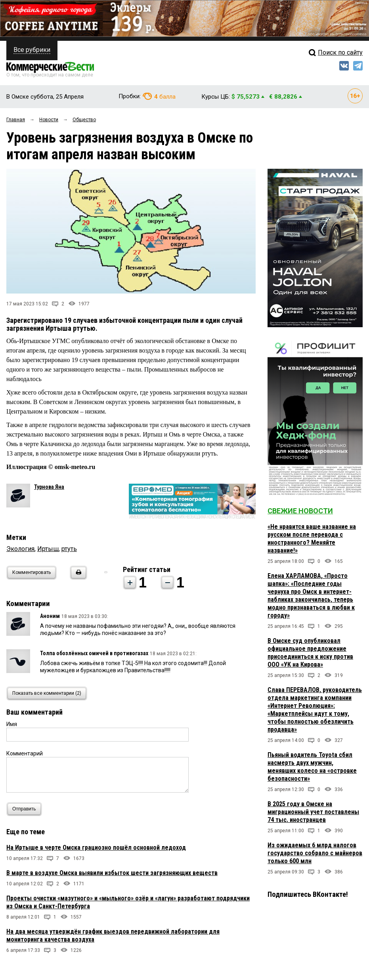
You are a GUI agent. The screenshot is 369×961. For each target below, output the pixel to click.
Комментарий (24, 753)
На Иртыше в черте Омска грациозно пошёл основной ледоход (96, 847)
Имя (11, 724)
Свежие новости (300, 511)
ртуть (69, 549)
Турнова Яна (49, 487)
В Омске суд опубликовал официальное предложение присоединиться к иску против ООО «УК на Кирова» (310, 652)
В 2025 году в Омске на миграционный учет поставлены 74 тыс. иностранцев (313, 812)
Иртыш (48, 549)
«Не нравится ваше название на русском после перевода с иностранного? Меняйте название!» (312, 538)
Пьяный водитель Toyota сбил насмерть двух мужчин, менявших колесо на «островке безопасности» (312, 766)
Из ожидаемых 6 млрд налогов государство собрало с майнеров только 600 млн (315, 853)
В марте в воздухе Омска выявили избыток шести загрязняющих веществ (112, 873)
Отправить (26, 809)
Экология (20, 549)
